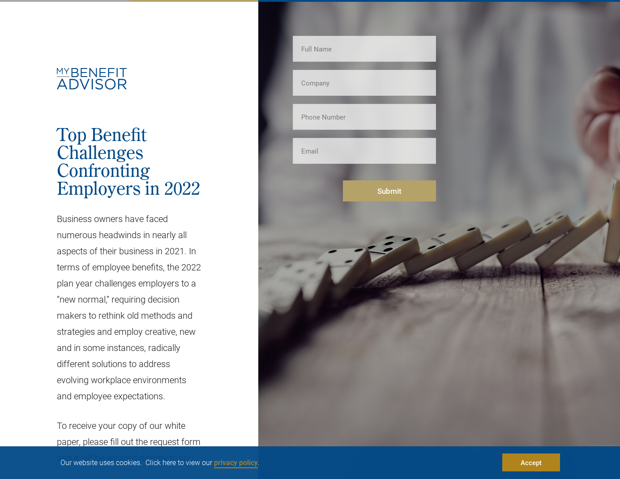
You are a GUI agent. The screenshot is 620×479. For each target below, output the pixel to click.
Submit (389, 191)
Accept (531, 462)
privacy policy (236, 462)
